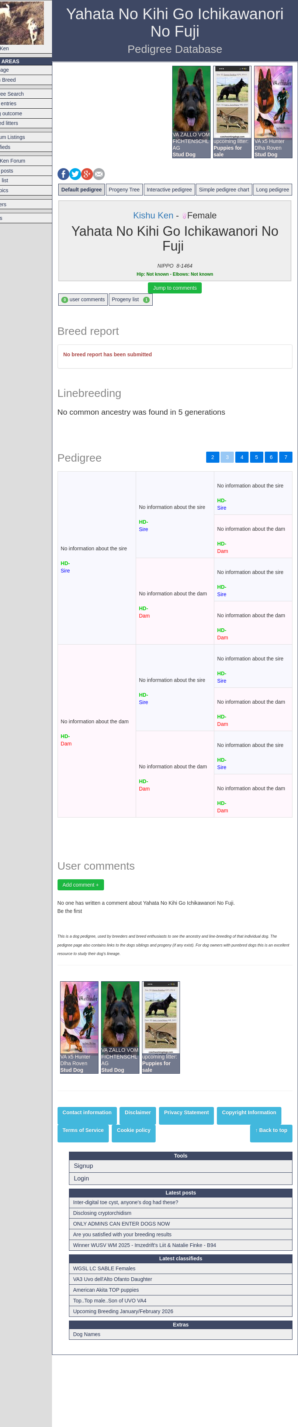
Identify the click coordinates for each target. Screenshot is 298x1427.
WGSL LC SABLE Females (121, 1340)
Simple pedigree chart (242, 190)
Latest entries (19, 103)
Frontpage (15, 70)
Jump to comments (184, 301)
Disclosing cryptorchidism (119, 1285)
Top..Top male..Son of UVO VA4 (127, 1373)
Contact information (105, 1185)
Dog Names (104, 1407)
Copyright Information (108, 1202)
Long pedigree (96, 202)
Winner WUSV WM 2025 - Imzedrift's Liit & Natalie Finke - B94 (161, 1318)
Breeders (14, 204)
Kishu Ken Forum (24, 161)
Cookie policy (219, 1202)
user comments (101, 313)
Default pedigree (100, 190)
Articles (12, 218)
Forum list (15, 180)
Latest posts (18, 171)
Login (98, 1250)
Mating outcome (22, 113)
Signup (100, 1238)
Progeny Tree (142, 190)
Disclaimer (156, 1185)
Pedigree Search (23, 94)
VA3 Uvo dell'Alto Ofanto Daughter (129, 1351)
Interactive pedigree (187, 190)
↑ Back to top (271, 1202)
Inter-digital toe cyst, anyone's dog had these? (142, 1275)
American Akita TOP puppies (123, 1362)
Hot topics (15, 190)
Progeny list (149, 313)
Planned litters (20, 123)
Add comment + (99, 957)
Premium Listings (23, 137)
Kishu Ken (33, 26)
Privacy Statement (204, 1185)
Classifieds (16, 147)
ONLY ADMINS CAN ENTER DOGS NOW (138, 1296)
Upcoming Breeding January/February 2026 (140, 1383)
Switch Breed (19, 80)
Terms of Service (169, 1202)
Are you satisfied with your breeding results (139, 1307)
